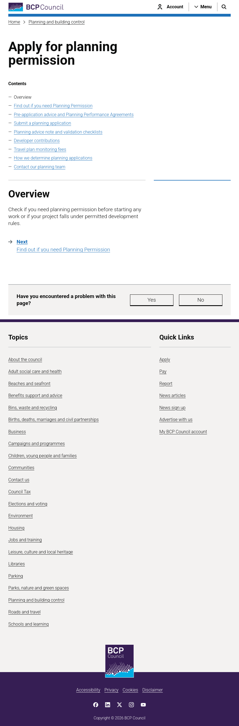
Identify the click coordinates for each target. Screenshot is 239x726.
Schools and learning (28, 621)
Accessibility (88, 687)
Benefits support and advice (35, 392)
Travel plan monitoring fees (40, 149)
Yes (150, 298)
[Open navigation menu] (203, 7)
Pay (163, 368)
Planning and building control (56, 22)
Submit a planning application (42, 123)
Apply (164, 356)
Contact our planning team (39, 166)
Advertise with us (176, 416)
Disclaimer (152, 687)
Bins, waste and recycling (32, 405)
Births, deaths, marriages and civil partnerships (53, 416)
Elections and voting (27, 501)
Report (165, 380)
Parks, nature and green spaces (38, 585)
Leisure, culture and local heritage (40, 549)
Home (14, 22)
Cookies (130, 687)
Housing (16, 525)
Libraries (16, 561)
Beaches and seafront (29, 380)
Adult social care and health (35, 368)
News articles (172, 392)
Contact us (18, 477)
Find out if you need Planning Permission (53, 105)
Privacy (111, 687)
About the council (25, 356)
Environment (20, 513)
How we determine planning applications (53, 158)
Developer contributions (37, 140)
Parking (15, 573)
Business (17, 429)
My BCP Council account (183, 429)
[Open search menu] (224, 7)
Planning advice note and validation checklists (58, 132)
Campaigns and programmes (36, 440)
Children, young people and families (42, 453)
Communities (21, 465)
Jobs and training (25, 537)
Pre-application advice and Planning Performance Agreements (74, 114)
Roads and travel (24, 609)
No (183, 298)
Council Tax (19, 489)
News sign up (172, 405)
